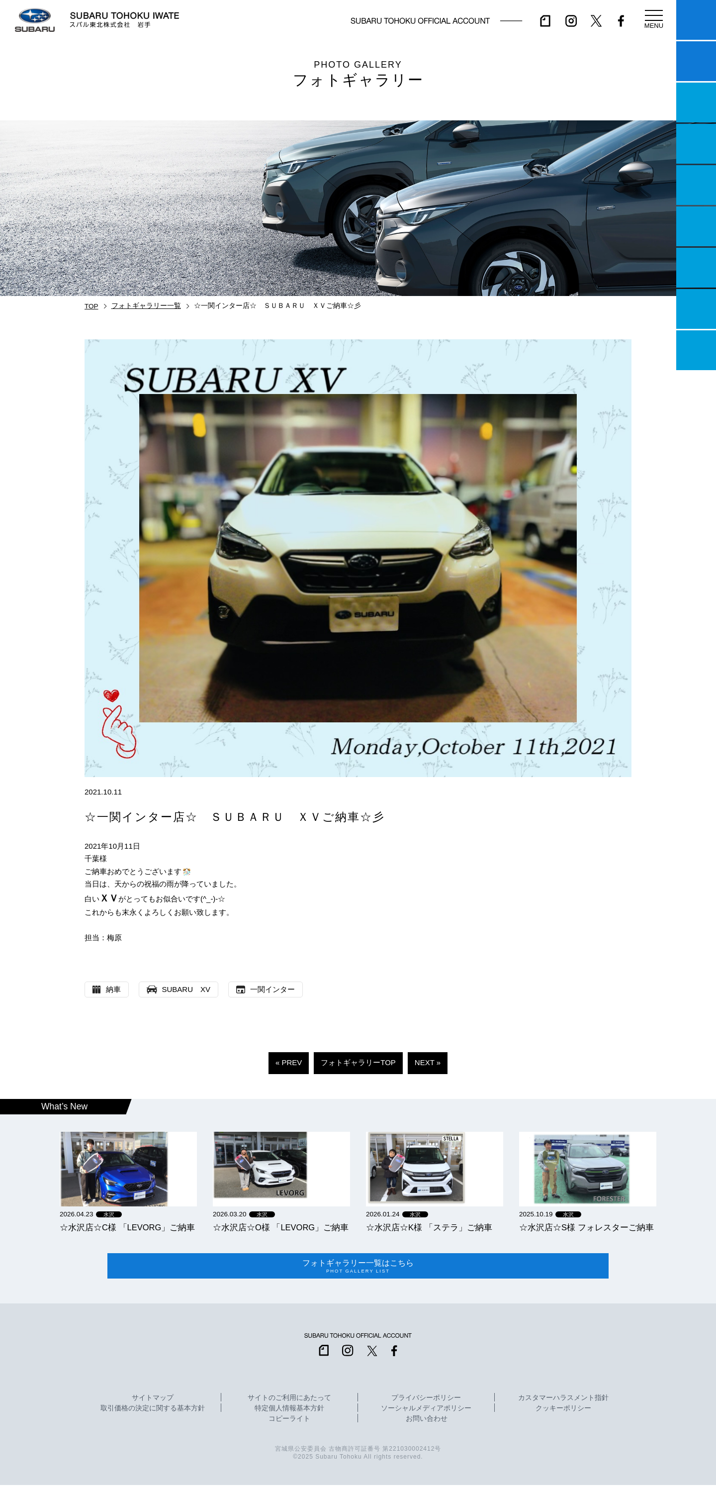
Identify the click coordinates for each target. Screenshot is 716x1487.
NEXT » (428, 1062)
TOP (91, 306)
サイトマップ (153, 1399)
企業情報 (696, 309)
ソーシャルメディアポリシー (426, 1410)
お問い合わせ (427, 1420)
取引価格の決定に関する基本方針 (152, 1410)
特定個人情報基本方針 (289, 1410)
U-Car (696, 226)
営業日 (696, 144)
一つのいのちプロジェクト (696, 102)
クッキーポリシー (563, 1410)
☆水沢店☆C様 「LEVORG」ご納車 (127, 1227)
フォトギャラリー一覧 (146, 305)
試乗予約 (696, 61)
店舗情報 (696, 185)
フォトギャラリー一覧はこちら (358, 1267)
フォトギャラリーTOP (358, 1062)
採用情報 (696, 350)
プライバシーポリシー (426, 1399)
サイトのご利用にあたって (289, 1399)
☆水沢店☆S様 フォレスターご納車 (586, 1227)
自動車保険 (696, 268)
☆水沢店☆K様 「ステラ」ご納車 (429, 1227)
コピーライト (289, 1420)
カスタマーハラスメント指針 (563, 1399)
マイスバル (696, 20)
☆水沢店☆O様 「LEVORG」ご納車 (281, 1227)
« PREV (288, 1062)
